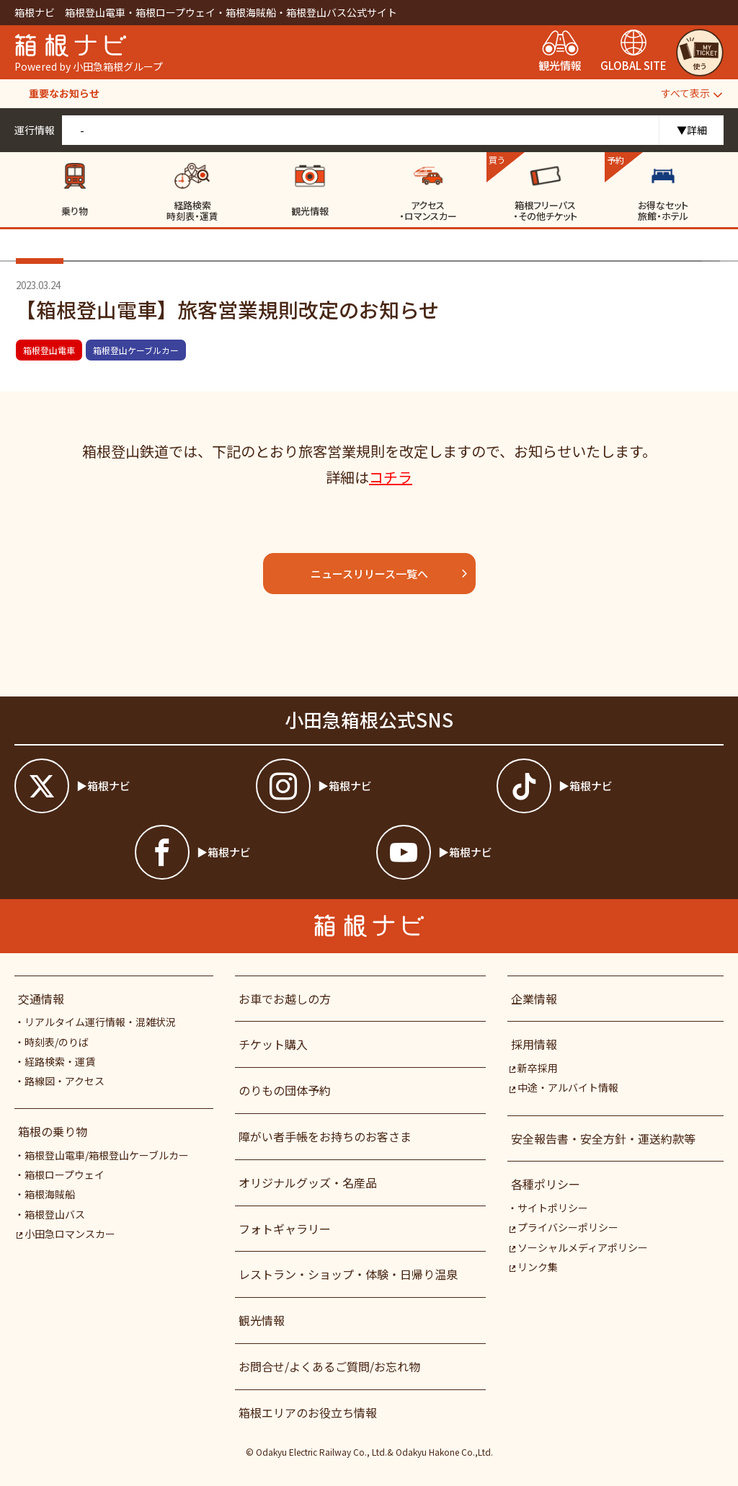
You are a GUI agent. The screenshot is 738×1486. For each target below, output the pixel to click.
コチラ (390, 476)
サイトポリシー (552, 1207)
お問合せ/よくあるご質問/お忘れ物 (329, 1366)
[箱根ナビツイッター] (127, 786)
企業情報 (534, 998)
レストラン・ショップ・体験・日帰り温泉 (348, 1274)
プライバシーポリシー (564, 1227)
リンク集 (534, 1267)
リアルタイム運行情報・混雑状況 (100, 1021)
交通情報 (41, 998)
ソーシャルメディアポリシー (579, 1247)
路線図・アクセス (65, 1081)
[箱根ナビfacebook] (248, 852)
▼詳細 (692, 130)
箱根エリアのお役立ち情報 (308, 1412)
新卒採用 (534, 1068)
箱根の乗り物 (52, 1131)
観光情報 (262, 1320)
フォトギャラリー (285, 1228)
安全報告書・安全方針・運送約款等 (603, 1138)
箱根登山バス (55, 1214)
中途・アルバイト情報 (564, 1087)
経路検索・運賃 (60, 1061)
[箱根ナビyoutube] (489, 852)
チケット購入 (273, 1044)
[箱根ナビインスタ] (369, 786)
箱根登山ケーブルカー (136, 350)
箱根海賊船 (50, 1194)
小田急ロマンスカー (66, 1233)
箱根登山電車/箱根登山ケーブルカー (107, 1155)
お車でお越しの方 (285, 998)
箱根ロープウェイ (65, 1174)
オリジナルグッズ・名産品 (308, 1182)
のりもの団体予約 (285, 1090)
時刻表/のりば (57, 1042)
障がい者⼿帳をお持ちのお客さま (325, 1136)
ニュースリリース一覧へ (389, 573)
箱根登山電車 (49, 350)
